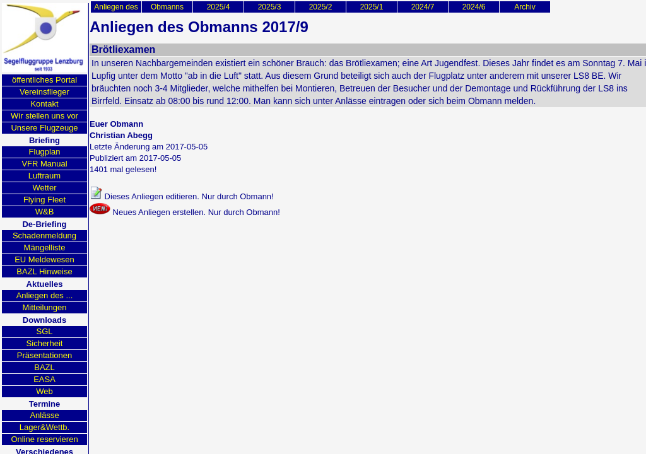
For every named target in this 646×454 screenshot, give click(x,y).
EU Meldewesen (44, 259)
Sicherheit (44, 343)
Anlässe (44, 415)
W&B (44, 211)
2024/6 (474, 7)
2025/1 (372, 7)
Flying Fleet (44, 199)
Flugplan (45, 151)
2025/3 (269, 7)
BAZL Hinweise (44, 271)
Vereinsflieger (44, 91)
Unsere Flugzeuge (44, 127)
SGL (44, 331)
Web (44, 391)
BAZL (44, 367)
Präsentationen (44, 355)
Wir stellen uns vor (44, 115)
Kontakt (44, 103)
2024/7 (423, 7)
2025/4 (218, 7)
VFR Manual (44, 163)
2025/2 (320, 7)
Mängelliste (45, 247)
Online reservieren (44, 439)
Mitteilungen (44, 307)
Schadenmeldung (44, 235)
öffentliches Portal (44, 79)
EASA (44, 379)
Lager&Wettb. (44, 427)
